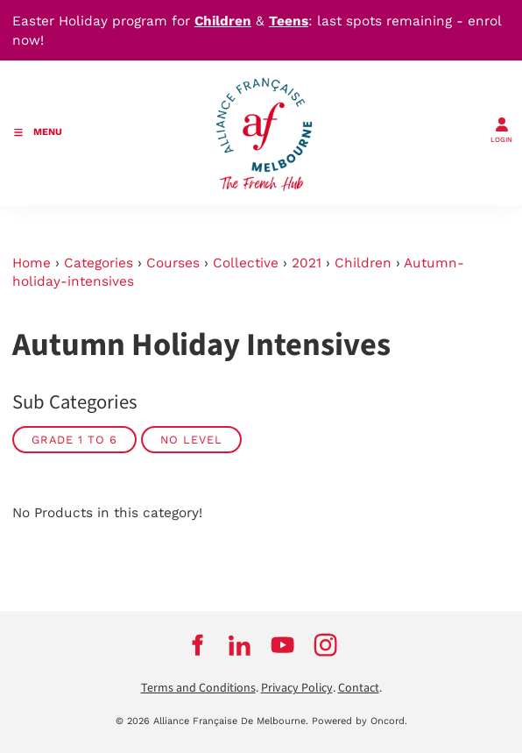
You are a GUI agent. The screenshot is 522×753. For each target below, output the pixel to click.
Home (31, 263)
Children (363, 263)
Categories (98, 263)
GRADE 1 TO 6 (74, 439)
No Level (191, 439)
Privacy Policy (297, 688)
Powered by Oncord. (359, 721)
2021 (306, 263)
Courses (173, 263)
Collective (246, 263)
